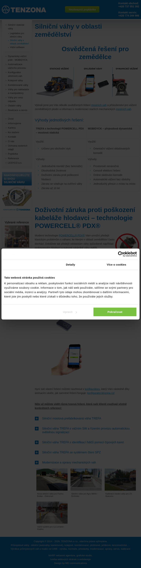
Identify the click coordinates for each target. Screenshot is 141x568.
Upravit (70, 311)
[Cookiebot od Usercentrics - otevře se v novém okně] (121, 254)
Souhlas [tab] (24, 264)
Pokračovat (114, 311)
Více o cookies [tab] (116, 264)
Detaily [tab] (70, 264)
